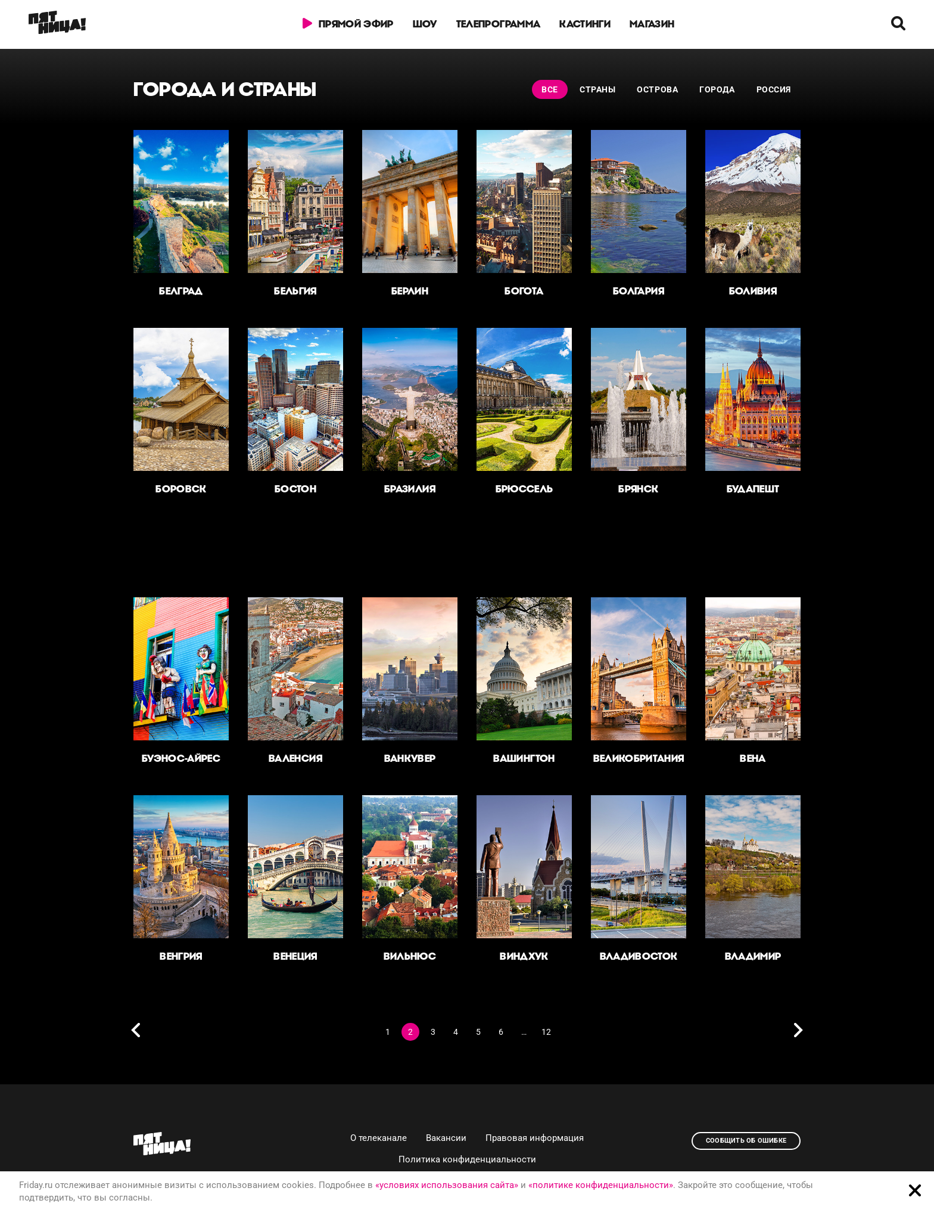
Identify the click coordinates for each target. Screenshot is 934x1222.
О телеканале (378, 1138)
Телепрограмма (498, 24)
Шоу (425, 24)
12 (546, 1032)
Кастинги (585, 24)
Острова (657, 89)
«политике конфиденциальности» (600, 1185)
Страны (597, 89)
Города (716, 89)
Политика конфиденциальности (467, 1159)
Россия (773, 89)
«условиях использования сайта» (446, 1185)
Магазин (652, 24)
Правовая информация (534, 1138)
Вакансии (446, 1138)
